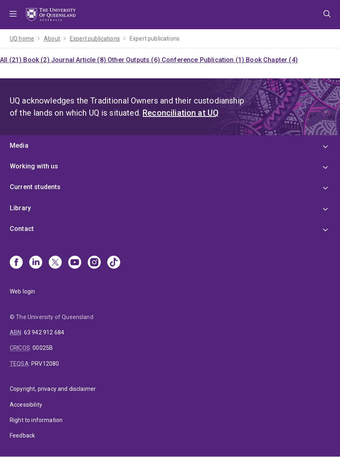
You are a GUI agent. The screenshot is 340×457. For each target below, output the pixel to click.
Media (19, 145)
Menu (13, 14)
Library (20, 208)
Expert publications (95, 38)
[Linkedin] (35, 263)
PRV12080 (45, 363)
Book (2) (37, 60)
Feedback (22, 435)
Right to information (36, 420)
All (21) (11, 60)
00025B (42, 348)
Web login (22, 291)
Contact (22, 229)
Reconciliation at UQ (181, 113)
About (52, 38)
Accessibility (26, 404)
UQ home (22, 38)
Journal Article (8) (79, 60)
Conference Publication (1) (204, 60)
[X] (55, 263)
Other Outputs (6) (135, 60)
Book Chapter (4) (272, 60)
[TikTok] (113, 263)
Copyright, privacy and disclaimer (53, 389)
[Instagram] (94, 263)
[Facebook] (16, 263)
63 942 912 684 (44, 332)
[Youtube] (74, 263)
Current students (35, 187)
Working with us (34, 166)
